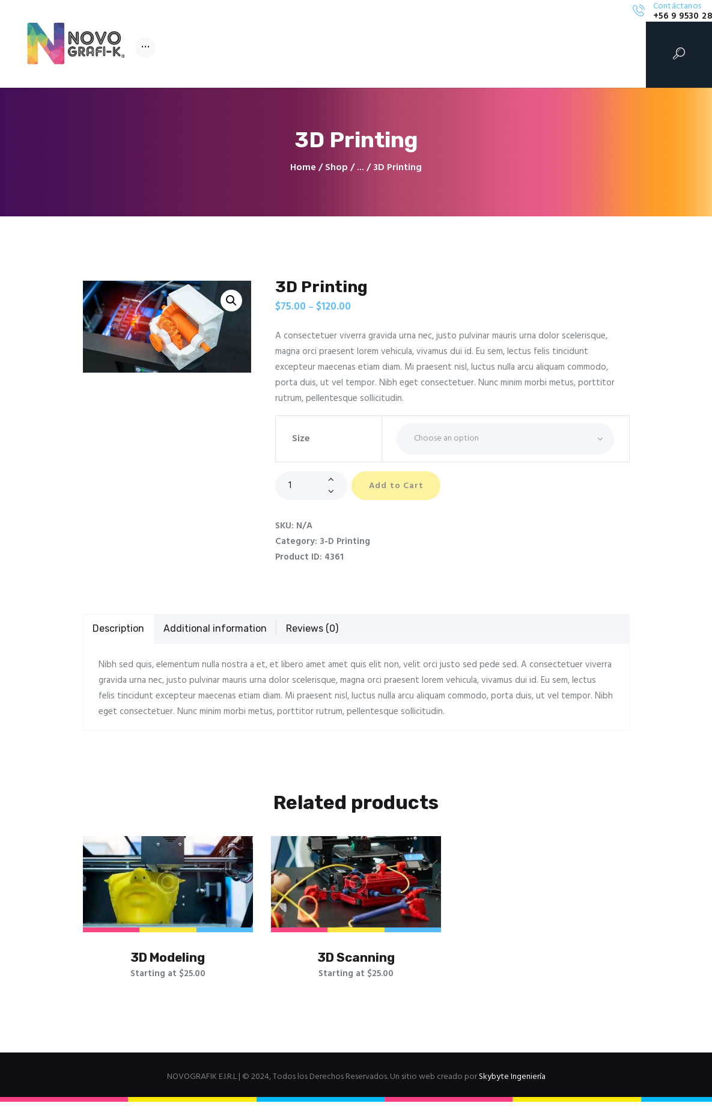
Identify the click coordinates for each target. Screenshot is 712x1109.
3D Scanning (356, 960)
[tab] (119, 630)
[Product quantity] (311, 485)
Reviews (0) (312, 629)
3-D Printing (345, 542)
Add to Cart (401, 486)
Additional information (215, 629)
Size (301, 439)
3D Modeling (167, 960)
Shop (336, 168)
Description (118, 629)
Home (303, 168)
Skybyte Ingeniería (512, 1084)
